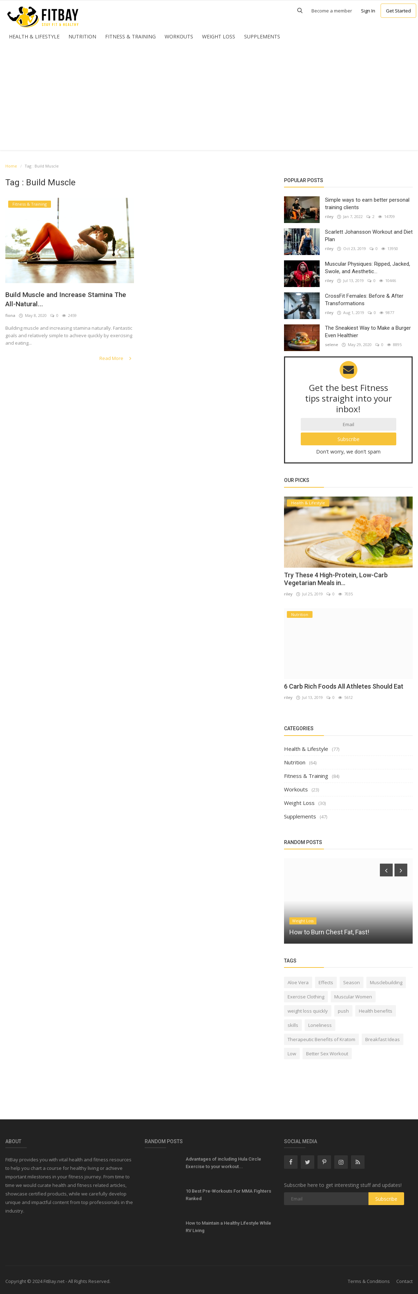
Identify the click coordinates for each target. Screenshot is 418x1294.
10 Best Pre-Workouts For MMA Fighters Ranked (228, 1192)
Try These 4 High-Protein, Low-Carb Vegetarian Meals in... (336, 576)
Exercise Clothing (306, 994)
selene (331, 344)
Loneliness (320, 1022)
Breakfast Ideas (382, 1037)
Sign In (368, 10)
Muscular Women (353, 994)
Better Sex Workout (327, 1051)
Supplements (262, 36)
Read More (117, 359)
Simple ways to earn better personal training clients (367, 204)
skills (293, 1022)
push (343, 1008)
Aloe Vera (298, 980)
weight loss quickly (308, 1008)
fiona (10, 317)
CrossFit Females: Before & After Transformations (364, 300)
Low (292, 1051)
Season (351, 980)
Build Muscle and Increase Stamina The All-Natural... (66, 300)
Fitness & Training (130, 36)
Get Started (398, 10)
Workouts (179, 36)
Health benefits (375, 1008)
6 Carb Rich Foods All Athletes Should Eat (343, 684)
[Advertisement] (209, 100)
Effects (326, 980)
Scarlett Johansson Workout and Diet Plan (369, 236)
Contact (404, 1279)
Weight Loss (218, 36)
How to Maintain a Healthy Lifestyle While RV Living (228, 1224)
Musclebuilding (386, 980)
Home (11, 166)
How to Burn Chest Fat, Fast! (329, 929)
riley (329, 216)
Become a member (331, 10)
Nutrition (82, 36)
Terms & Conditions (369, 1279)
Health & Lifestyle (34, 36)
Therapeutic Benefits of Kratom (321, 1037)
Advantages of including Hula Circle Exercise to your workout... (223, 1160)
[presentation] (386, 867)
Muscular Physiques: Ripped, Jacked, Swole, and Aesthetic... (367, 268)
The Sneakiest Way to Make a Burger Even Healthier (368, 332)
